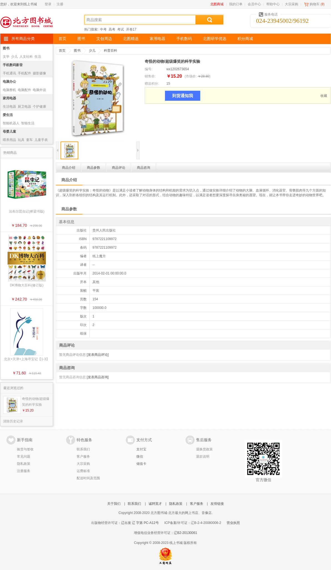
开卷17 (131, 29)
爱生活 (8, 115)
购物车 (315, 4)
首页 (62, 39)
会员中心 (254, 4)
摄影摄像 (39, 73)
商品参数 (93, 168)
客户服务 (83, 456)
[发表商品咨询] (98, 377)
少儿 (14, 57)
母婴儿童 (9, 131)
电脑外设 (39, 90)
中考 (103, 29)
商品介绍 (68, 168)
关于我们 (114, 504)
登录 (48, 4)
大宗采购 (291, 4)
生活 (37, 57)
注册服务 (23, 471)
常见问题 (23, 456)
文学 (6, 57)
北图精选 (131, 39)
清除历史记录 (13, 421)
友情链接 (217, 504)
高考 (112, 29)
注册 (60, 4)
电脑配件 (24, 90)
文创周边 (104, 39)
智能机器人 (11, 123)
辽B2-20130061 (185, 533)
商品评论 (118, 168)
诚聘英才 (155, 504)
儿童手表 (41, 140)
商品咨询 (143, 168)
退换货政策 (204, 449)
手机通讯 (9, 73)
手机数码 (184, 39)
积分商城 (245, 39)
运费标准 (83, 471)
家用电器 (157, 39)
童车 (29, 140)
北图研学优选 (214, 39)
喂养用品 (9, 140)
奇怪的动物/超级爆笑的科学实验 (35, 402)
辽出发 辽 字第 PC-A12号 (140, 523)
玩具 (21, 140)
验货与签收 (25, 449)
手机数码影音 (13, 65)
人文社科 (26, 57)
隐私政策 (23, 464)
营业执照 (233, 523)
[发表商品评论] (98, 355)
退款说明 (202, 456)
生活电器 (9, 107)
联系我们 (83, 449)
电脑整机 (9, 90)
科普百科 (110, 50)
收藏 (323, 96)
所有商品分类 (23, 39)
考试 (120, 29)
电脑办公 (9, 82)
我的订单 (235, 4)
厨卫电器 (24, 107)
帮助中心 (273, 4)
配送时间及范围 (88, 478)
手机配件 (24, 73)
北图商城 (217, 4)
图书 (81, 39)
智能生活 (27, 123)
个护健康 (39, 107)
